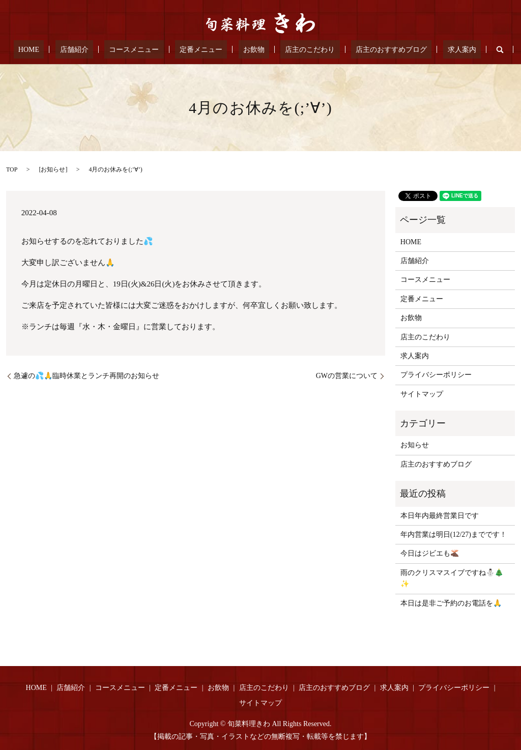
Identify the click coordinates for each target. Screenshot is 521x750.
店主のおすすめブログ (367, 49)
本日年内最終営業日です (439, 516)
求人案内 (429, 49)
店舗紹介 (97, 49)
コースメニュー (148, 49)
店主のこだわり (296, 49)
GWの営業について (347, 376)
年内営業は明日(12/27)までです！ (453, 534)
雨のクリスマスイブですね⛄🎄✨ (451, 578)
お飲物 (249, 49)
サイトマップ (421, 394)
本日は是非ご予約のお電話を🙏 (451, 603)
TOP (11, 169)
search (462, 49)
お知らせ (53, 169)
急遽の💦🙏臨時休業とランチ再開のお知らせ (86, 376)
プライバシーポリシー (436, 375)
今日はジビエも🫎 (429, 553)
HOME (61, 49)
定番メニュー (205, 49)
